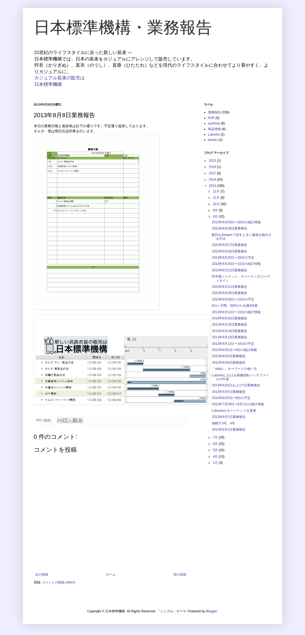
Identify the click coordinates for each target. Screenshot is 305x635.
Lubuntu (214, 134)
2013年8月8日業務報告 (228, 362)
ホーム (111, 574)
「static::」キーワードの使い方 (234, 369)
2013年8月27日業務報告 (229, 245)
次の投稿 (41, 574)
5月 (216, 450)
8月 (216, 216)
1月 (216, 463)
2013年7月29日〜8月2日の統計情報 (238, 404)
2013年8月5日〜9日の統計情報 (234, 350)
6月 (216, 444)
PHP (211, 118)
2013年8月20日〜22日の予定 (233, 299)
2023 (213, 161)
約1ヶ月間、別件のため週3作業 (234, 306)
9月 (216, 210)
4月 (216, 456)
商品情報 (214, 129)
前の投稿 (179, 574)
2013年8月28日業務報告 (229, 228)
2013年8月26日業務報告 (229, 251)
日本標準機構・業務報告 (123, 27)
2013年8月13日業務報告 (229, 337)
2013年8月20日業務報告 (229, 293)
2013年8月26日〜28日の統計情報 (236, 222)
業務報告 (214, 112)
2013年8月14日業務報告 (229, 331)
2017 (213, 173)
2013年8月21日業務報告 (229, 287)
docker (213, 140)
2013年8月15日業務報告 (229, 324)
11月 (216, 198)
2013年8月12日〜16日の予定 (233, 344)
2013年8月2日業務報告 (228, 417)
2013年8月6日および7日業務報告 (236, 385)
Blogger (211, 611)
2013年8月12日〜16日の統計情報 (236, 312)
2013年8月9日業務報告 (228, 356)
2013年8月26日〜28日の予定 (233, 257)
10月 (216, 204)
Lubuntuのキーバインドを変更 (234, 411)
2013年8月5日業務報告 (228, 392)
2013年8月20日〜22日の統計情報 (236, 264)
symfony (214, 123)
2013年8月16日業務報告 (229, 318)
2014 (213, 179)
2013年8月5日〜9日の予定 (231, 398)
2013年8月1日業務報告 (228, 429)
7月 (216, 437)
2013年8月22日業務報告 (229, 270)
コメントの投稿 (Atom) (58, 582)
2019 (213, 167)
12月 (216, 191)
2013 (213, 186)
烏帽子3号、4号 (223, 423)
